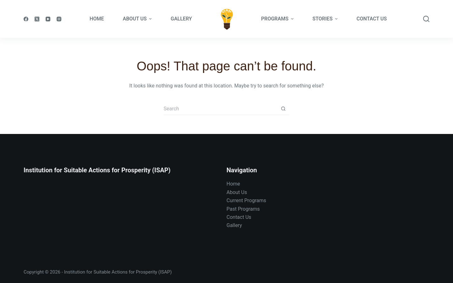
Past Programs (243, 209)
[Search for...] (220, 109)
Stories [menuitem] (325, 19)
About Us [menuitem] (138, 19)
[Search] (426, 19)
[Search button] (283, 109)
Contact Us (238, 217)
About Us (236, 192)
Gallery (234, 225)
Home (233, 184)
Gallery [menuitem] (181, 19)
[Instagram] (59, 19)
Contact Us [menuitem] (371, 19)
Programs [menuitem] (278, 19)
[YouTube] (48, 19)
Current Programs (246, 200)
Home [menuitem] (97, 19)
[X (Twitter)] (37, 19)
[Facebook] (26, 19)
